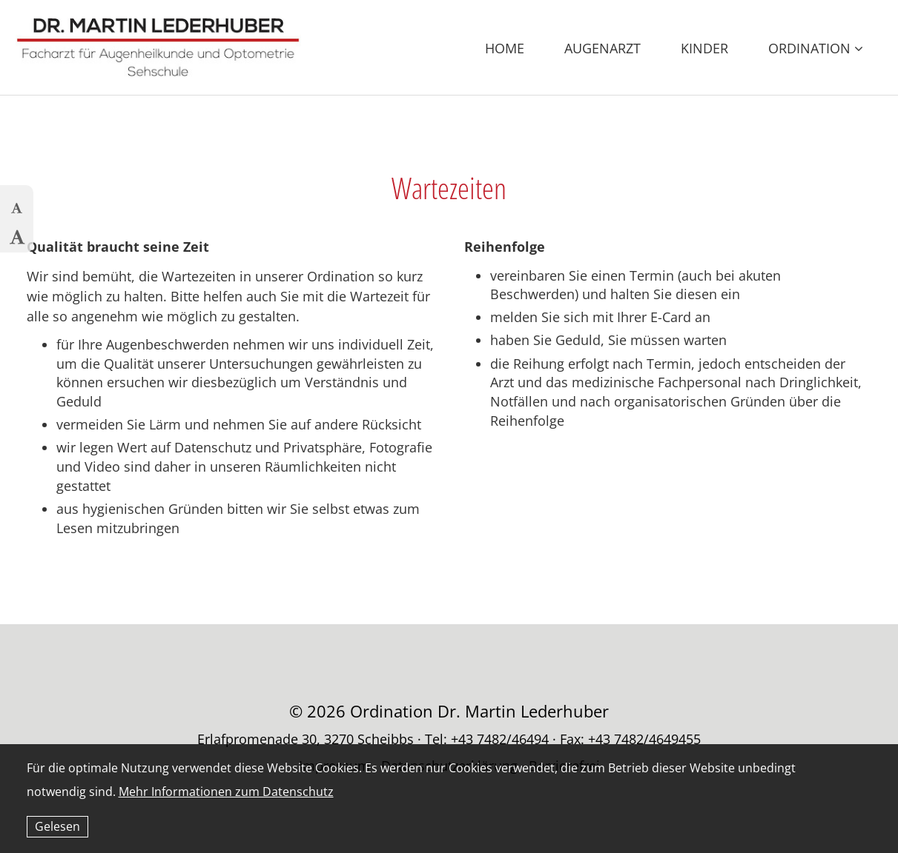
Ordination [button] (815, 48)
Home (504, 48)
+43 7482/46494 (500, 739)
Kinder (704, 48)
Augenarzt (602, 48)
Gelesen (57, 826)
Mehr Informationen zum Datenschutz (226, 791)
